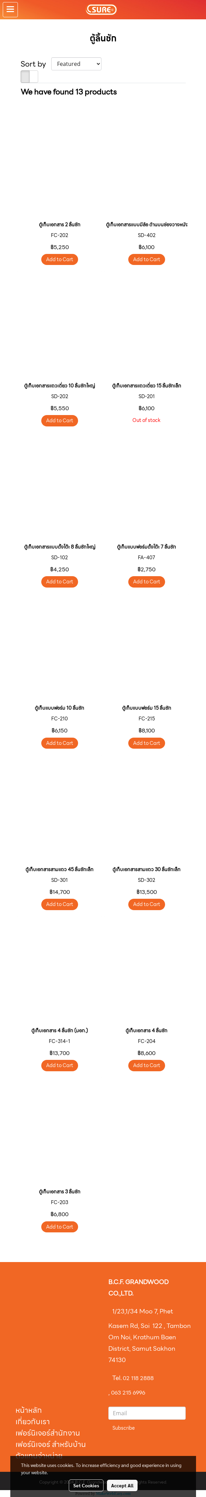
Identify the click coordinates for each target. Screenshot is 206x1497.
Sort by (36, 64)
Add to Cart (59, 259)
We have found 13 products (69, 92)
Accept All (122, 1485)
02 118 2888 (138, 1378)
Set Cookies (86, 1485)
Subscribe (123, 1428)
